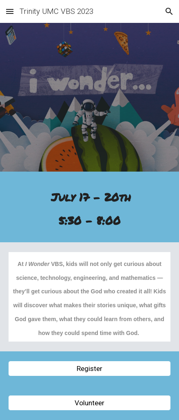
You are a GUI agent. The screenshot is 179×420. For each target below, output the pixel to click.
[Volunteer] (89, 403)
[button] (10, 11)
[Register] (89, 368)
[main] (89, 208)
